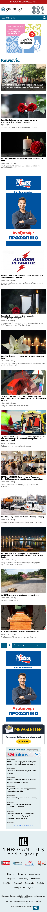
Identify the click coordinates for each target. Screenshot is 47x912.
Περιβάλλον (19, 888)
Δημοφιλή (32, 749)
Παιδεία (40, 883)
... (32, 645)
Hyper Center (31, 906)
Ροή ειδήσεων (17, 749)
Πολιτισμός (23, 878)
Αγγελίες (7, 883)
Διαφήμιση (41, 896)
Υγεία (30, 888)
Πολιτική (11, 874)
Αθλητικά (11, 878)
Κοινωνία (10, 60)
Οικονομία (29, 883)
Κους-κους (35, 878)
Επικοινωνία (23, 898)
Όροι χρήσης (31, 896)
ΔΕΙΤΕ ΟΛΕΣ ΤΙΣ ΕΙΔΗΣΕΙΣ (23, 826)
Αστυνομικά (34, 874)
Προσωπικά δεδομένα (18, 896)
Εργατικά (18, 883)
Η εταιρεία (5, 896)
